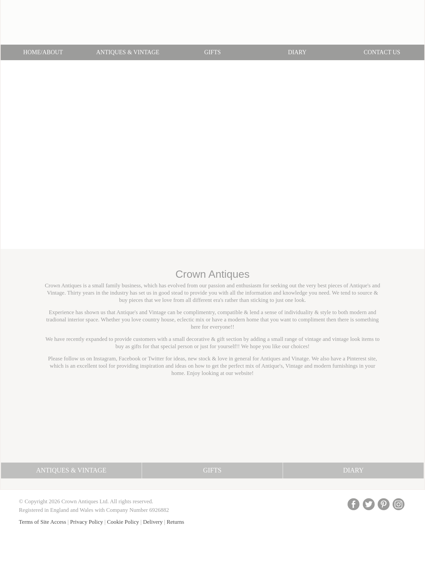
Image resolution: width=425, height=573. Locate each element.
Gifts (212, 52)
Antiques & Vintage (127, 52)
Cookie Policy (123, 522)
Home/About (43, 52)
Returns (175, 522)
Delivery (153, 522)
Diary (297, 52)
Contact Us (382, 52)
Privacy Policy (86, 522)
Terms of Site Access (42, 522)
